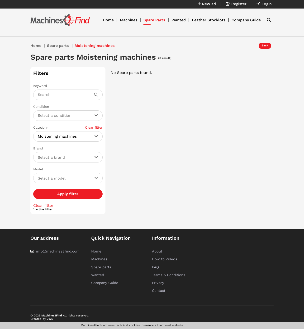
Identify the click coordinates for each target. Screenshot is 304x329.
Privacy (158, 283)
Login (264, 4)
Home (108, 20)
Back (264, 45)
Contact (158, 290)
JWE (50, 318)
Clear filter (94, 127)
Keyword (40, 86)
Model (38, 169)
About (157, 251)
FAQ (155, 267)
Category (68, 127)
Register (236, 4)
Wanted (178, 20)
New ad (207, 4)
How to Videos (164, 259)
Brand (38, 148)
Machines (128, 20)
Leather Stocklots (208, 20)
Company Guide (246, 20)
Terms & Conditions (168, 275)
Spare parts (58, 45)
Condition (41, 106)
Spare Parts (154, 20)
